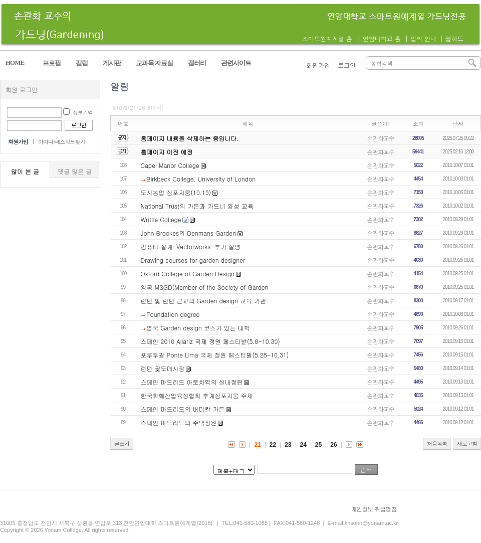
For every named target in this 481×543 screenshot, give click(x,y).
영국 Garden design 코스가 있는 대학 (198, 327)
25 (318, 444)
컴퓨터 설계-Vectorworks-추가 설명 (191, 246)
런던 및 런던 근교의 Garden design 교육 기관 (204, 300)
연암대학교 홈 (382, 38)
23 (288, 444)
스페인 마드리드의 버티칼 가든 (183, 409)
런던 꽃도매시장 (163, 368)
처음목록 (437, 443)
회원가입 (318, 65)
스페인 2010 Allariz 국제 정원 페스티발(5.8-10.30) (210, 341)
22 (273, 444)
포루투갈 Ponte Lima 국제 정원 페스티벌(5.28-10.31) (215, 354)
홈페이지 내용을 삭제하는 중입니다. (190, 138)
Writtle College (161, 219)
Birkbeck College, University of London (201, 178)
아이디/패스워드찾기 (61, 141)
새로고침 (467, 443)
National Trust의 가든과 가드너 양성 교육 (197, 206)
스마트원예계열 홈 (327, 38)
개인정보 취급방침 (373, 508)
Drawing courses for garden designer (193, 260)
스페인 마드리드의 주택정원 (179, 422)
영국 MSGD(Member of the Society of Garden (205, 287)
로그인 (347, 65)
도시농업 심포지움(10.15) (176, 192)
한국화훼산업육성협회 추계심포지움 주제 (197, 395)
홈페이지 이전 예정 (167, 151)
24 (303, 444)
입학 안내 (423, 38)
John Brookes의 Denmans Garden (188, 233)
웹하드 (454, 38)
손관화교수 (380, 138)
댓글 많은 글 (75, 171)
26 (333, 444)
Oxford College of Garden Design (187, 273)
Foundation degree (172, 314)
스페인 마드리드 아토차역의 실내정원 (192, 382)
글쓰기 (121, 443)
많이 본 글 (25, 171)
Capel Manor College (170, 165)
